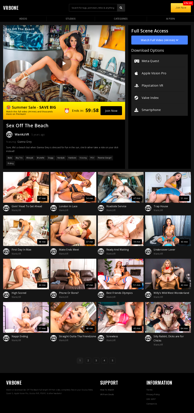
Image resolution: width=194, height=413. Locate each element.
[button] (111, 110)
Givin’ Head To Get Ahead (27, 206)
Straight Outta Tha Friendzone (77, 336)
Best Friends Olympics (119, 293)
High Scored (19, 293)
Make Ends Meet (69, 249)
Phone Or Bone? (69, 293)
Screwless (112, 336)
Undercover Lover (164, 249)
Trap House (161, 206)
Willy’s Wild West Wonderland (171, 293)
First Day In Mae (21, 249)
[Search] (121, 7)
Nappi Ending (20, 336)
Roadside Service (116, 206)
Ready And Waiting (117, 249)
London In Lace (68, 206)
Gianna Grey (24, 141)
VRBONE (10, 7)
